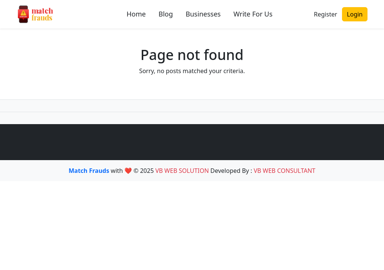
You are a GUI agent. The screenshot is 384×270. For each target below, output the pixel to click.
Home (136, 13)
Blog (166, 13)
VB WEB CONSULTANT (284, 170)
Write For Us (252, 13)
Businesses (203, 13)
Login (355, 14)
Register (325, 14)
